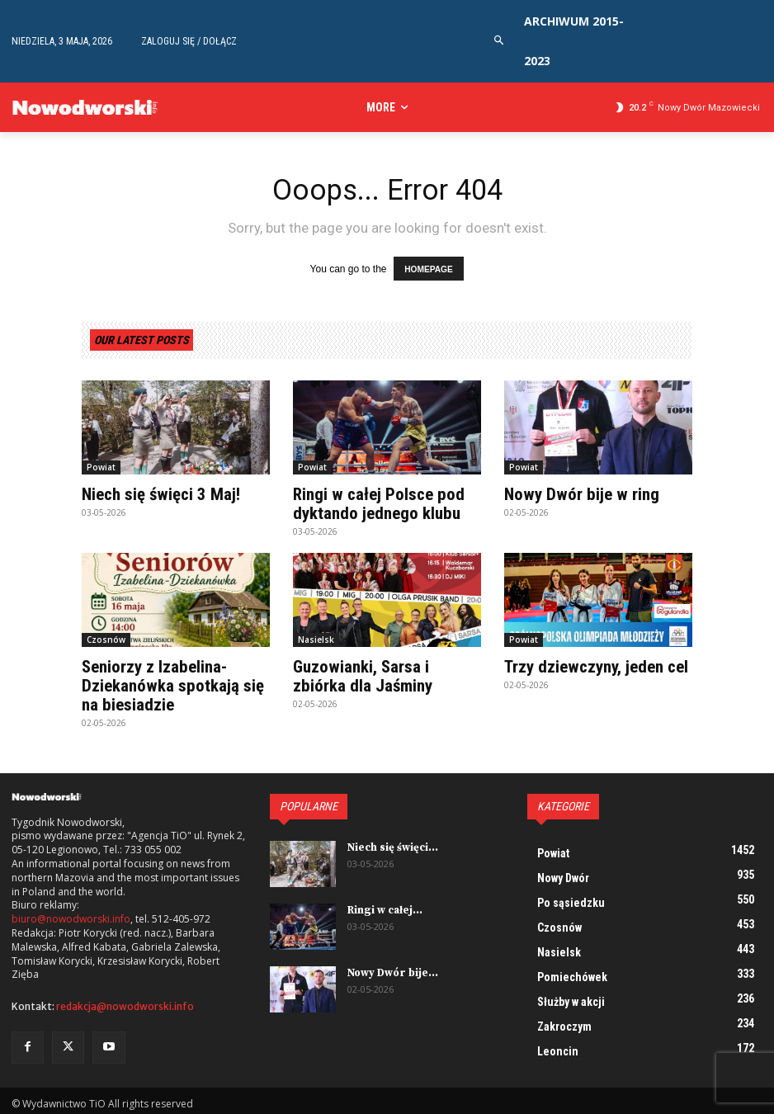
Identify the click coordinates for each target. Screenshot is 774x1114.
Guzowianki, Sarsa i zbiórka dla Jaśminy (387, 673)
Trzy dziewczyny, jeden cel (594, 663)
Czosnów (106, 636)
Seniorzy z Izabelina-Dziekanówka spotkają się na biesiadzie (169, 682)
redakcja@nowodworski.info (125, 1001)
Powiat (101, 465)
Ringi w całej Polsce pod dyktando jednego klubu (376, 502)
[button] (499, 41)
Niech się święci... (390, 841)
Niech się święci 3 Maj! (159, 493)
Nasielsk (316, 636)
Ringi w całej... (384, 904)
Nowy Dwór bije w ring (577, 493)
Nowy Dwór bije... (390, 967)
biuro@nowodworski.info (71, 915)
